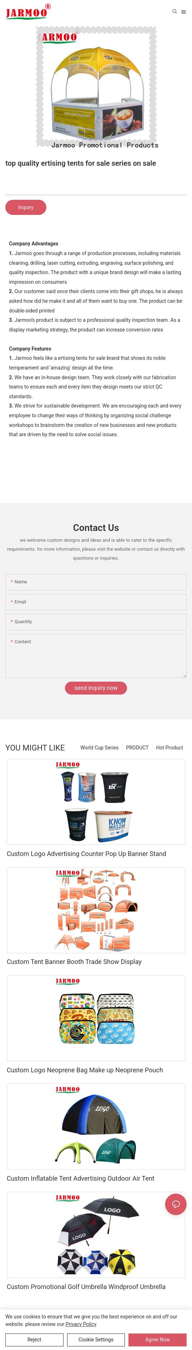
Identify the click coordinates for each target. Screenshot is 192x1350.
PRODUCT (137, 748)
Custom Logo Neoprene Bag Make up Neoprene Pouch (85, 1070)
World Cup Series (99, 748)
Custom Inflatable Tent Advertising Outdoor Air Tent (81, 1178)
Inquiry (25, 207)
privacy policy (81, 1324)
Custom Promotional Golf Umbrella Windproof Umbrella (86, 1286)
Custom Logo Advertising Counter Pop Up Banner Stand (87, 853)
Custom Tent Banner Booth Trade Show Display (74, 961)
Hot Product (169, 748)
